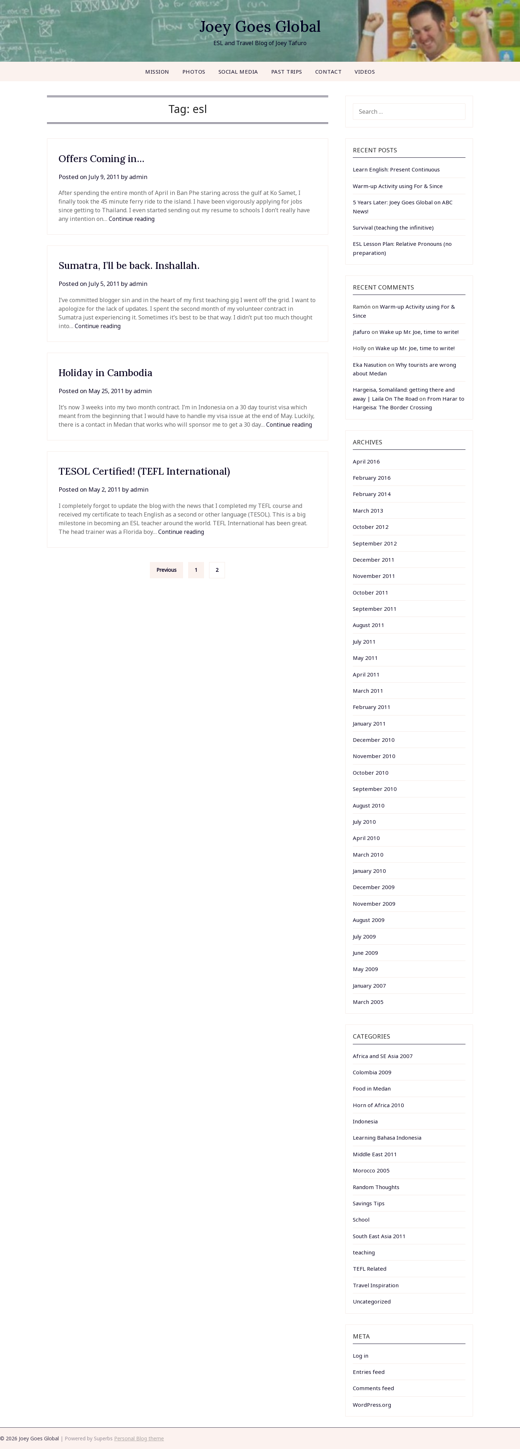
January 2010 (369, 870)
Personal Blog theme (139, 1438)
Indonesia (365, 1121)
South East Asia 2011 (379, 1236)
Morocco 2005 (371, 1170)
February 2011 (372, 706)
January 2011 (369, 723)
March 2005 (368, 1001)
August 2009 (369, 919)
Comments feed (373, 1388)
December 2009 (374, 887)
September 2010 (375, 788)
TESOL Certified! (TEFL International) (154, 471)
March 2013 (368, 510)
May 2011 (365, 657)
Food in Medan (372, 1088)
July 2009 (364, 936)
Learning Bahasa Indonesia (387, 1137)
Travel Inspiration (376, 1285)
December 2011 (374, 559)
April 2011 (366, 674)
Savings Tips (369, 1203)
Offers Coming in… (106, 158)
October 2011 (371, 592)
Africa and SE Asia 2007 (383, 1055)
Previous (166, 569)
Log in (360, 1355)
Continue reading (132, 219)
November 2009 (374, 903)
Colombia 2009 (372, 1072)
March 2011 (368, 690)
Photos (193, 71)
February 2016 (372, 477)
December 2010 (374, 739)
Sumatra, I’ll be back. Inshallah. (138, 265)
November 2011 (374, 575)
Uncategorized (372, 1301)
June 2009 (365, 952)
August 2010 (369, 805)
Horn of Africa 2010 (378, 1105)
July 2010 (364, 821)
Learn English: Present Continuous (396, 169)
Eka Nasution (369, 364)
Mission (157, 71)
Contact (328, 71)
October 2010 (371, 772)
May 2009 (365, 968)
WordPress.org (372, 1404)
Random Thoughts (376, 1187)
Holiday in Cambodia (111, 372)
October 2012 (371, 526)
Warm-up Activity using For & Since (398, 186)
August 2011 (369, 624)
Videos (365, 71)
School (361, 1219)
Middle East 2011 (375, 1154)
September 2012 (375, 543)
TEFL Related (369, 1268)
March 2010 (368, 854)
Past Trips (286, 71)
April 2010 (366, 837)
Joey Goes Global (260, 25)
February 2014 (372, 493)
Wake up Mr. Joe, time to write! (419, 331)
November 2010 (374, 756)
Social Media (238, 71)
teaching (364, 1252)
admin (140, 177)
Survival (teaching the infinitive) (393, 227)
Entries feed (369, 1371)
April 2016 (366, 461)
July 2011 (364, 641)
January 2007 (369, 985)
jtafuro (361, 331)
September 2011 (375, 608)
